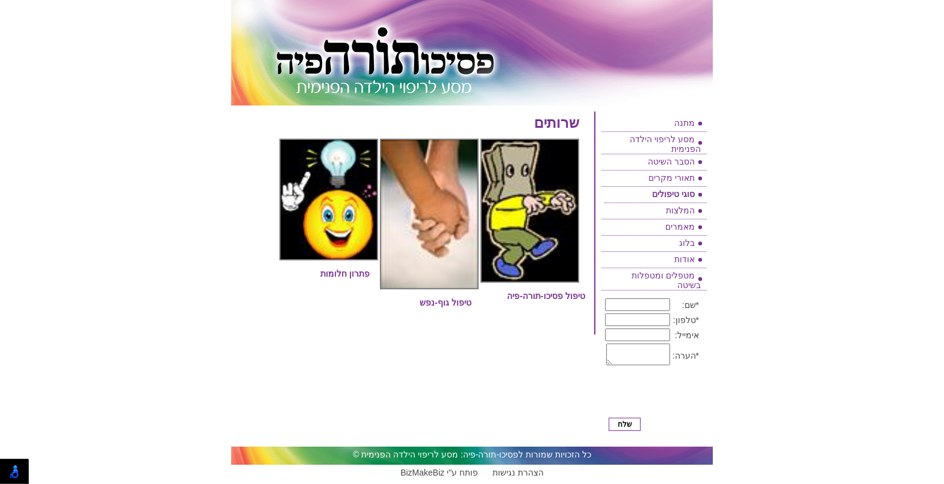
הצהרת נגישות (518, 476)
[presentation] (655, 396)
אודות (684, 259)
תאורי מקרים (671, 178)
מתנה (684, 123)
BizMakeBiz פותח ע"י (439, 476)
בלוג (687, 243)
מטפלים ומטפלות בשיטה (666, 280)
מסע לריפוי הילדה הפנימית (665, 144)
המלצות (680, 210)
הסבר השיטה (671, 161)
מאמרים (680, 226)
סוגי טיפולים (673, 194)
